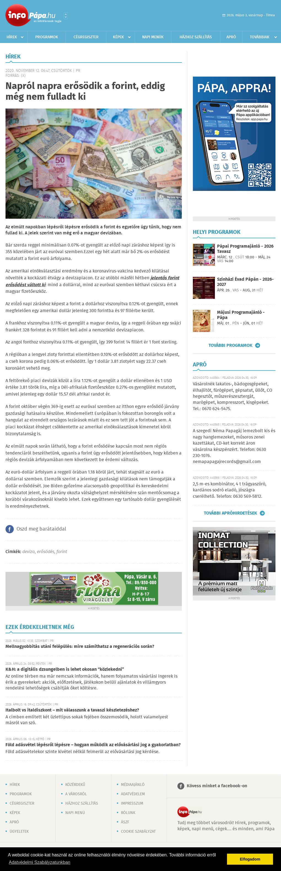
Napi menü (75, 813)
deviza (28, 551)
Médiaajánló (133, 785)
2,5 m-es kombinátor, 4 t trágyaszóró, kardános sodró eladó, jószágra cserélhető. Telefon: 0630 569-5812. (229, 490)
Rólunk (128, 813)
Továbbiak (259, 37)
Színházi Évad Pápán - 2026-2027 (245, 282)
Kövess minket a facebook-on (217, 786)
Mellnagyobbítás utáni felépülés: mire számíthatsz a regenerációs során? (80, 646)
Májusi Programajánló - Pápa (241, 315)
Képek (118, 37)
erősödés (45, 551)
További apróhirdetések (230, 513)
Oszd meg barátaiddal (41, 529)
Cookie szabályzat (138, 832)
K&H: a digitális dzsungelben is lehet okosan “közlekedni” (65, 669)
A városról (76, 794)
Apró (231, 37)
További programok (230, 345)
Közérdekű (75, 785)
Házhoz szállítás (196, 37)
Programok (46, 37)
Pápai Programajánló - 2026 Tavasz (245, 249)
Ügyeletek (19, 832)
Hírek (12, 37)
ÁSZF (125, 822)
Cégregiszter (86, 37)
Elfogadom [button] (250, 859)
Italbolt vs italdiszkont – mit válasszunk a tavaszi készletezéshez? (72, 710)
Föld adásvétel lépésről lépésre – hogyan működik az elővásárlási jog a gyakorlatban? (93, 745)
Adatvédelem (133, 794)
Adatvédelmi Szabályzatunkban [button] (39, 862)
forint (61, 551)
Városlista (66, 15)
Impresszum (132, 803)
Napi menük (153, 37)
